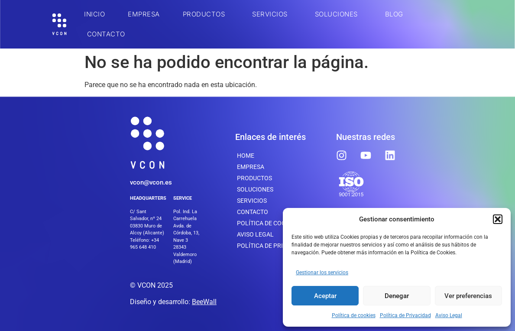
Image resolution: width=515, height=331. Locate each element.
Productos (206, 14)
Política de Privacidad (405, 315)
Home (245, 155)
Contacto (106, 34)
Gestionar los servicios (322, 272)
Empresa (144, 14)
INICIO (94, 14)
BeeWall (204, 302)
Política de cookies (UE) (274, 223)
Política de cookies (354, 315)
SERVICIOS (272, 14)
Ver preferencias (468, 296)
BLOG (394, 14)
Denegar (397, 296)
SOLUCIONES (338, 14)
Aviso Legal (448, 315)
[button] (497, 219)
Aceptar (325, 296)
